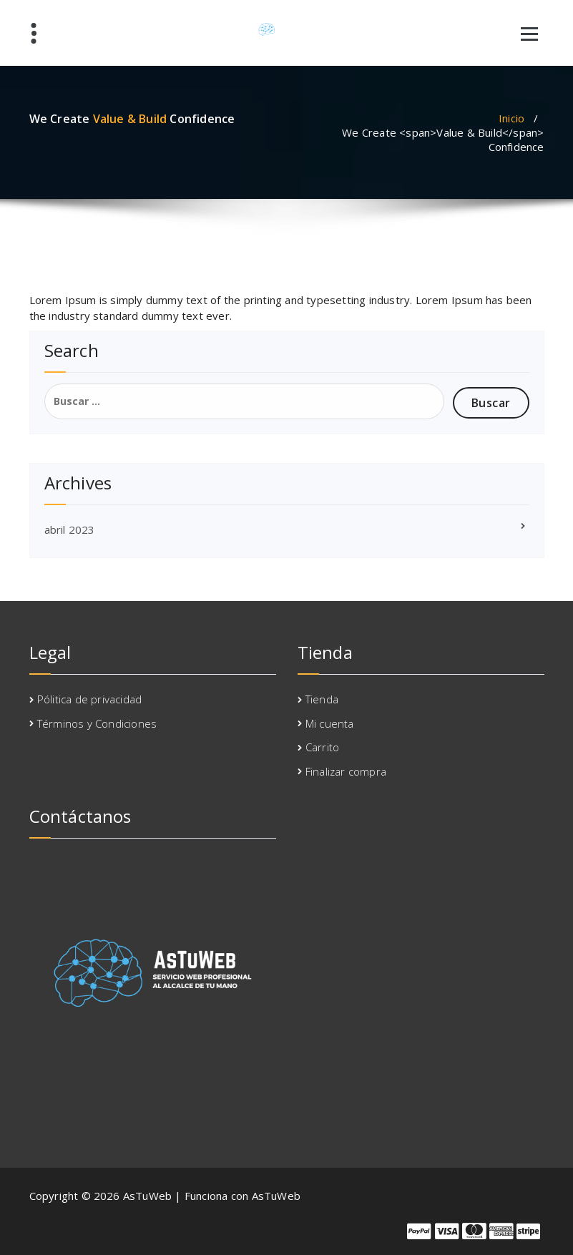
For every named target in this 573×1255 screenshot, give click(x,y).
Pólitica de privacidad (89, 699)
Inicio (511, 118)
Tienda (321, 699)
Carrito (322, 747)
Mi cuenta (329, 723)
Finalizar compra (345, 771)
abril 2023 (69, 529)
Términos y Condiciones (97, 723)
